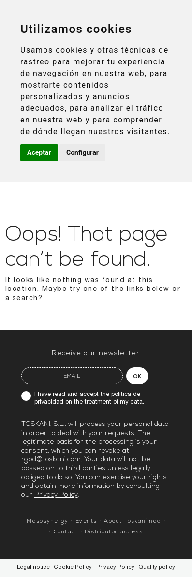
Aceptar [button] (39, 152)
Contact (66, 532)
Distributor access (114, 532)
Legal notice (33, 567)
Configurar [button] (82, 152)
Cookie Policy (73, 567)
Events (86, 521)
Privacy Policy (56, 495)
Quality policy (156, 567)
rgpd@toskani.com (51, 459)
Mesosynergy (48, 521)
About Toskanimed (132, 521)
